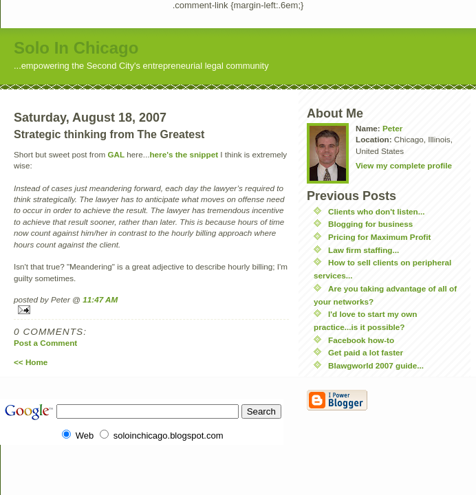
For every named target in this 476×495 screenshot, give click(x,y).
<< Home (30, 362)
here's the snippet (183, 154)
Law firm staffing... (363, 249)
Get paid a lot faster (365, 352)
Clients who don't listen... (376, 211)
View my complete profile (404, 165)
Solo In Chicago (76, 47)
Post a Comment (45, 342)
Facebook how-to (361, 340)
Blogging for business (370, 223)
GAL (116, 154)
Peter (392, 128)
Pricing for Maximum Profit (379, 236)
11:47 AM (100, 299)
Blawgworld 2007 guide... (376, 365)
